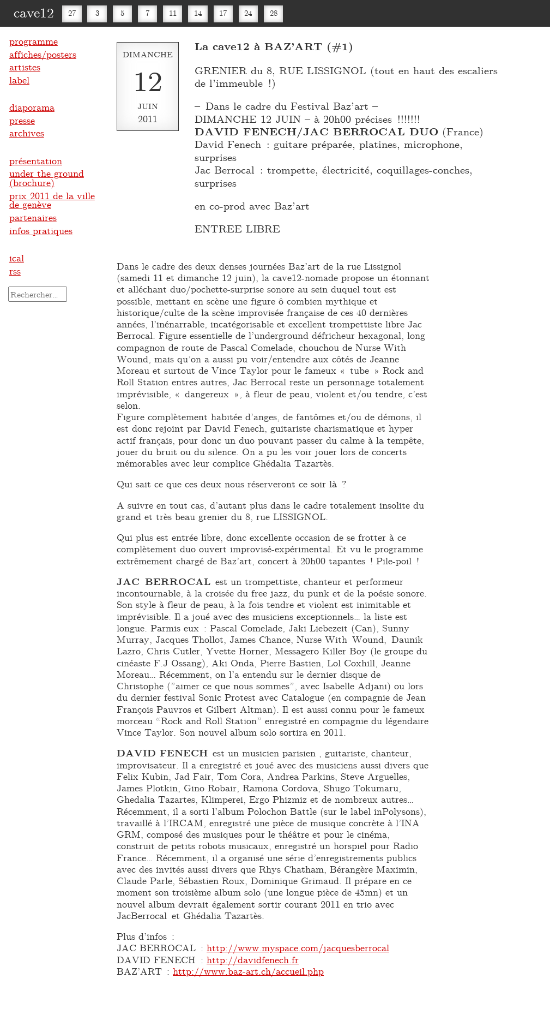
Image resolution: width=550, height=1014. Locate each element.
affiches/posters (42, 54)
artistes (24, 66)
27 (72, 13)
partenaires (33, 217)
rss (15, 270)
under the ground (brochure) (46, 177)
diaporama (32, 107)
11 (173, 13)
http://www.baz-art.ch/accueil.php (248, 970)
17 (223, 13)
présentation (35, 160)
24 (248, 13)
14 (198, 13)
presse (22, 120)
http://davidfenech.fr (253, 959)
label (19, 79)
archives (26, 132)
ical (16, 257)
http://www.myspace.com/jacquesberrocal (298, 947)
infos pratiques (40, 230)
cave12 (34, 12)
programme (33, 40)
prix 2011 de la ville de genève (52, 200)
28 (273, 13)
